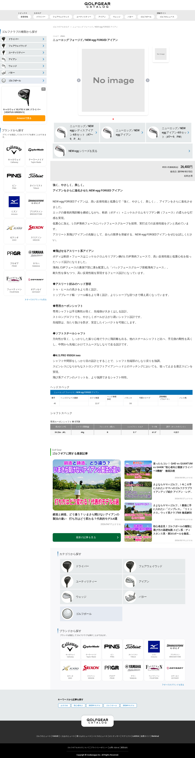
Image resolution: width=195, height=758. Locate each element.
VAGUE (55, 736)
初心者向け (78, 705)
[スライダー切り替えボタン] (113, 119)
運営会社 (124, 748)
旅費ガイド (145, 736)
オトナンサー (114, 736)
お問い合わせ (114, 748)
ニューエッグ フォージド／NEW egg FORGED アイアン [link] (95, 27)
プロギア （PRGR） (59, 36)
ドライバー (40, 17)
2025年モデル (94, 705)
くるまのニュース (67, 736)
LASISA (136, 736)
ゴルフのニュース (167, 17)
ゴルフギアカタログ (61, 27)
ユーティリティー (83, 17)
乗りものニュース (83, 736)
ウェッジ (116, 17)
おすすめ (64, 705)
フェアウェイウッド (61, 17)
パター (130, 17)
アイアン (102, 17)
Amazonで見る (24, 118)
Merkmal (155, 736)
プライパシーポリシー (99, 748)
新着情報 (24, 17)
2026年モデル (128, 705)
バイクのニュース (100, 736)
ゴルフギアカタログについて (78, 748)
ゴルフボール (145, 17)
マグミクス (126, 736)
